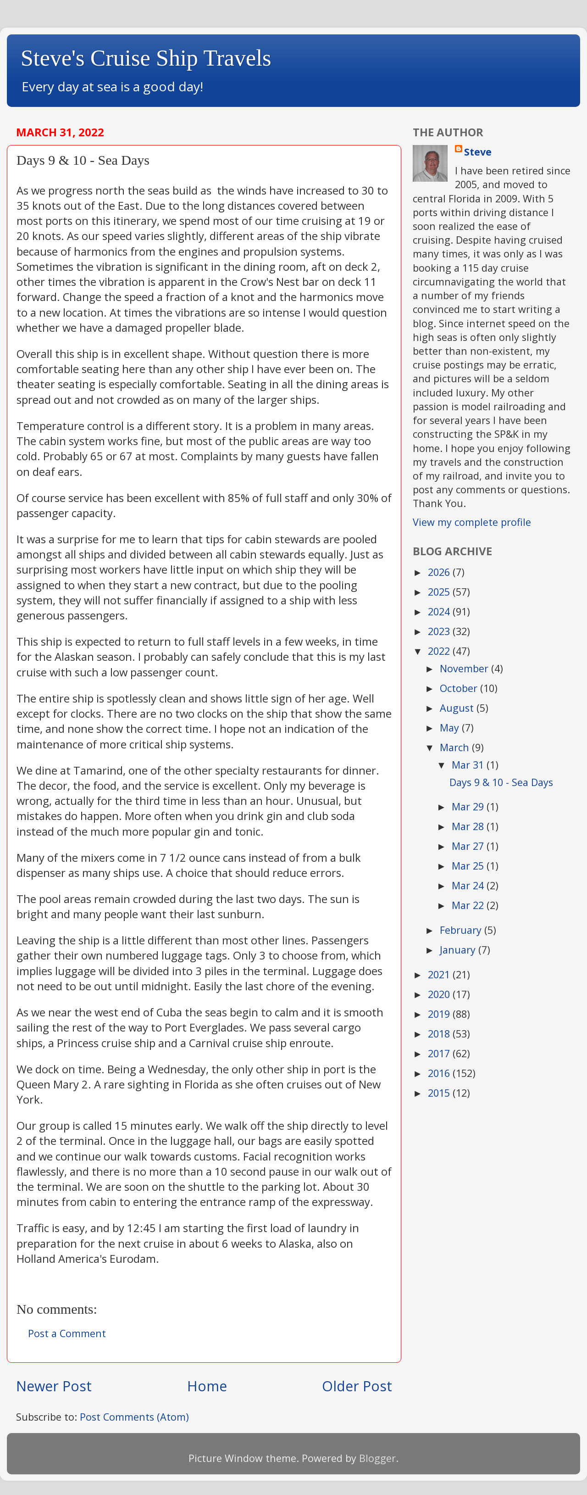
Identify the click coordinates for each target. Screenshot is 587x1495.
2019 (440, 1014)
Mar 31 (469, 764)
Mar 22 (469, 905)
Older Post (357, 1386)
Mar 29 (469, 806)
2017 (440, 1053)
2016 (440, 1073)
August (458, 707)
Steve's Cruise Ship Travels (146, 58)
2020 (440, 994)
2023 (440, 631)
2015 (440, 1092)
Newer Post (54, 1386)
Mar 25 (469, 865)
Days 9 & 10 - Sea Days (501, 782)
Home (207, 1386)
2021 (440, 974)
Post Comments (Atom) (134, 1416)
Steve (478, 151)
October (460, 688)
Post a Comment (67, 1333)
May (451, 727)
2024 (440, 611)
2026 (440, 572)
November (465, 668)
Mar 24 (469, 885)
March (456, 747)
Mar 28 (469, 826)
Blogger (377, 1458)
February (462, 930)
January (459, 949)
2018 (440, 1033)
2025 (440, 591)
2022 (440, 651)
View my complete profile (472, 522)
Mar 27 (469, 846)
